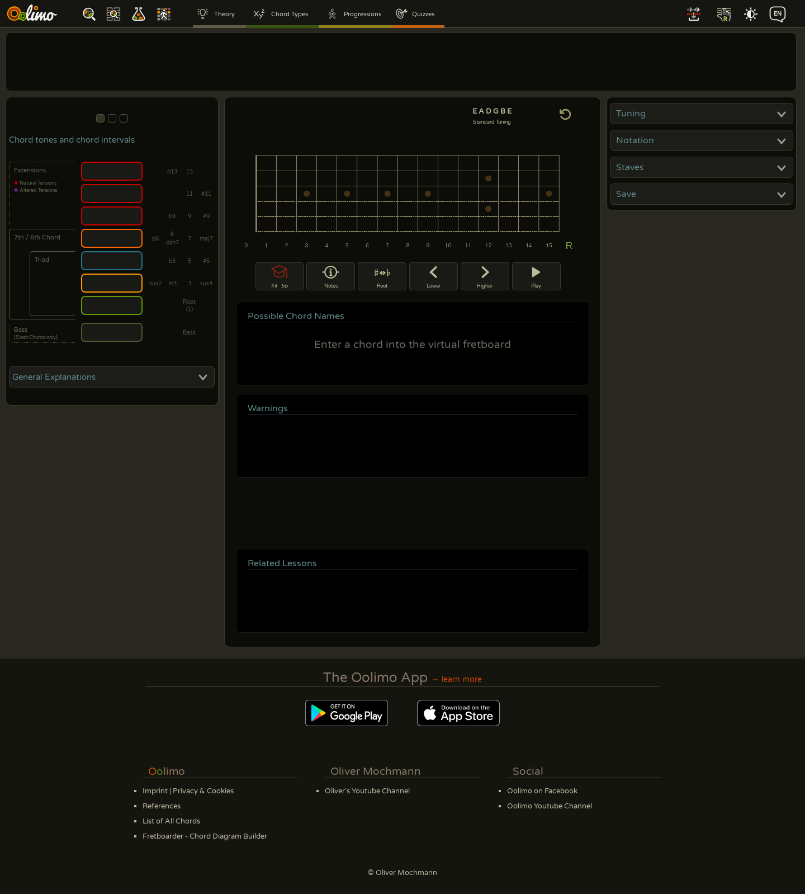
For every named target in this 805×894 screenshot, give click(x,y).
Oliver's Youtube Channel (367, 791)
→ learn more (456, 679)
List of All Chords (171, 821)
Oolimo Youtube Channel (549, 806)
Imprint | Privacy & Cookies (188, 791)
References (162, 806)
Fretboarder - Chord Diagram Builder (205, 836)
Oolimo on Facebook (542, 791)
